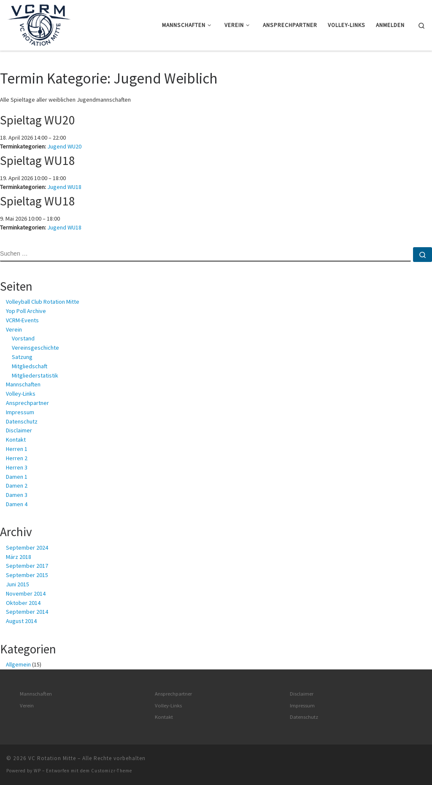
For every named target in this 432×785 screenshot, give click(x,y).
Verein (14, 329)
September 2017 (27, 565)
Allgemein (18, 664)
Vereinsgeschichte (35, 347)
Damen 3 (16, 495)
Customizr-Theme (111, 771)
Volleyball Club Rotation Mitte (42, 301)
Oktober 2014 (23, 603)
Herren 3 (16, 467)
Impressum (20, 412)
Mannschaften (23, 384)
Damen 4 (16, 504)
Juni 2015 (17, 584)
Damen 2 (16, 485)
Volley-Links (20, 393)
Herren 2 (16, 458)
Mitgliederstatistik (35, 375)
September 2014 (27, 611)
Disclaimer (19, 430)
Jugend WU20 (64, 146)
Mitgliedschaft (29, 366)
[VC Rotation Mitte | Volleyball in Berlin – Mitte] (39, 23)
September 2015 (27, 575)
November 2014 (26, 593)
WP (37, 771)
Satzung (22, 357)
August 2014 (21, 621)
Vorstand (23, 338)
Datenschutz (22, 421)
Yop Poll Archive (26, 311)
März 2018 (18, 557)
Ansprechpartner (27, 403)
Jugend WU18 (64, 187)
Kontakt (16, 439)
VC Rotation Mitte (52, 758)
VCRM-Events (22, 320)
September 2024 (27, 547)
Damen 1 (16, 476)
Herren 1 (16, 449)
